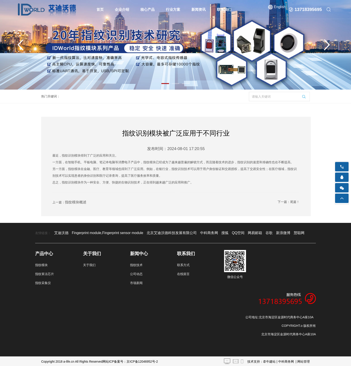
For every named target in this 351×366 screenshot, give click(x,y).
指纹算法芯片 (44, 273)
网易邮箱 (233, 232)
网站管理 (303, 361)
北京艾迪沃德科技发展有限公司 (159, 232)
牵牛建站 (269, 361)
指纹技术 (136, 264)
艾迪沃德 (60, 232)
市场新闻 (136, 282)
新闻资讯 (199, 9)
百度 (300, 232)
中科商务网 (192, 232)
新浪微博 (259, 232)
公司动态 (136, 273)
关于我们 (89, 264)
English (279, 9)
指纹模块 (41, 264)
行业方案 (173, 9)
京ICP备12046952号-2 (142, 361)
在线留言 (183, 273)
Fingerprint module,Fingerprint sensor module (101, 232)
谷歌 (246, 232)
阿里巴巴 (287, 232)
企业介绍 (122, 9)
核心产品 (148, 9)
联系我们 (224, 9)
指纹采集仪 (43, 282)
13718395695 (308, 9)
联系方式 (183, 264)
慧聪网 (273, 232)
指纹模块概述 (74, 202)
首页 (100, 9)
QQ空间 (218, 232)
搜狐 (206, 232)
